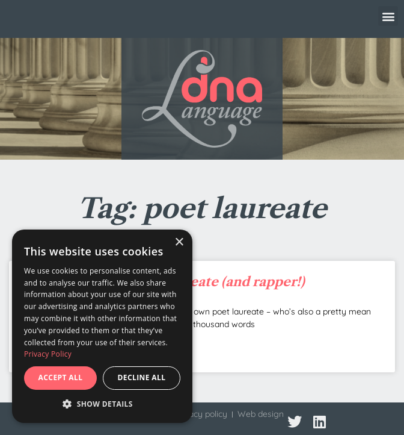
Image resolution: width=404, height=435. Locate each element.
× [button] (178, 242)
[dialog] (102, 326)
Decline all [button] (142, 377)
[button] (388, 16)
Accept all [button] (60, 377)
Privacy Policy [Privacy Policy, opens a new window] (48, 354)
